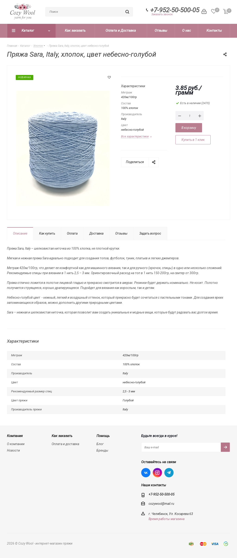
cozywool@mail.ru (161, 503)
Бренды (102, 450)
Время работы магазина (166, 519)
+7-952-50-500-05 (174, 10)
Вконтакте (145, 472)
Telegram (169, 472)
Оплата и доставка (65, 444)
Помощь (103, 436)
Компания (15, 436)
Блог (100, 444)
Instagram (157, 472)
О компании (16, 444)
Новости (13, 450)
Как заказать (62, 436)
